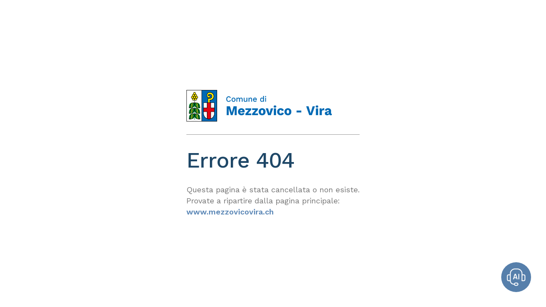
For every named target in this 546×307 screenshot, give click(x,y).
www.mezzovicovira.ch (230, 211)
